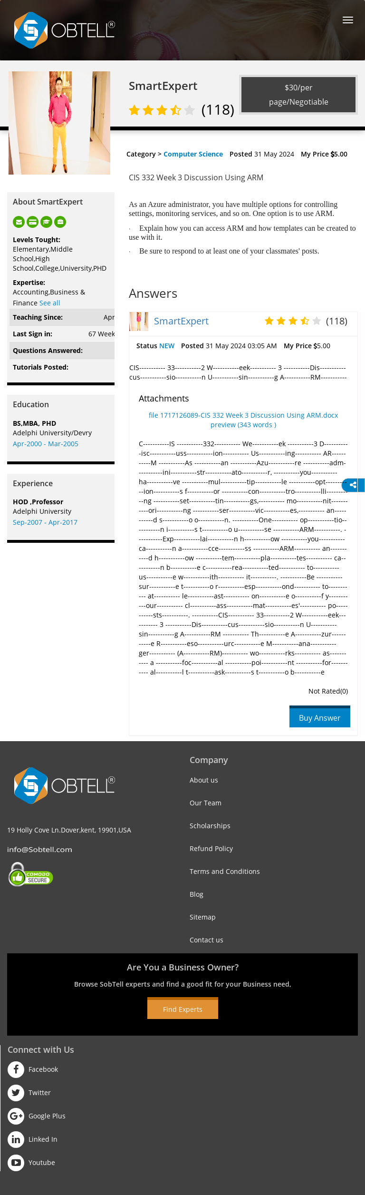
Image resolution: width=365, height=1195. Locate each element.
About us (204, 779)
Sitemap (203, 916)
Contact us (206, 939)
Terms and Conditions (225, 871)
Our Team (205, 802)
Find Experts (182, 1009)
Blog (196, 894)
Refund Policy (211, 848)
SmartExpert (181, 320)
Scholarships (210, 825)
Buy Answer (320, 718)
